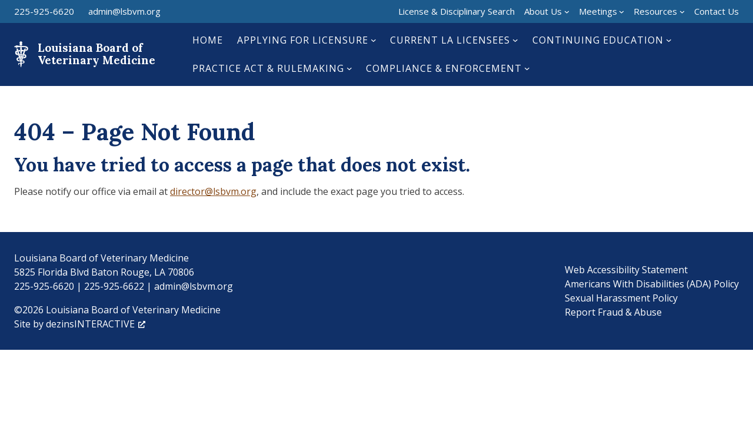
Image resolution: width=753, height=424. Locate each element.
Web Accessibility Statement (626, 269)
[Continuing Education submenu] (669, 40)
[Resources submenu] (682, 11)
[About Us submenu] (566, 11)
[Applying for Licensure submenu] (373, 40)
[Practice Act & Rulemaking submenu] (349, 68)
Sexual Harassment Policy (621, 298)
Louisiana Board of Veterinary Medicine (96, 54)
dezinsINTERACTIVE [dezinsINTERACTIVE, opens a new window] (95, 323)
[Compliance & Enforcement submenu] (527, 68)
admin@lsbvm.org (124, 11)
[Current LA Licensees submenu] (515, 40)
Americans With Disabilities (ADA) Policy (652, 283)
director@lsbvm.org (213, 191)
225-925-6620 (44, 11)
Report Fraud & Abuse (613, 312)
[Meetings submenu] (621, 11)
